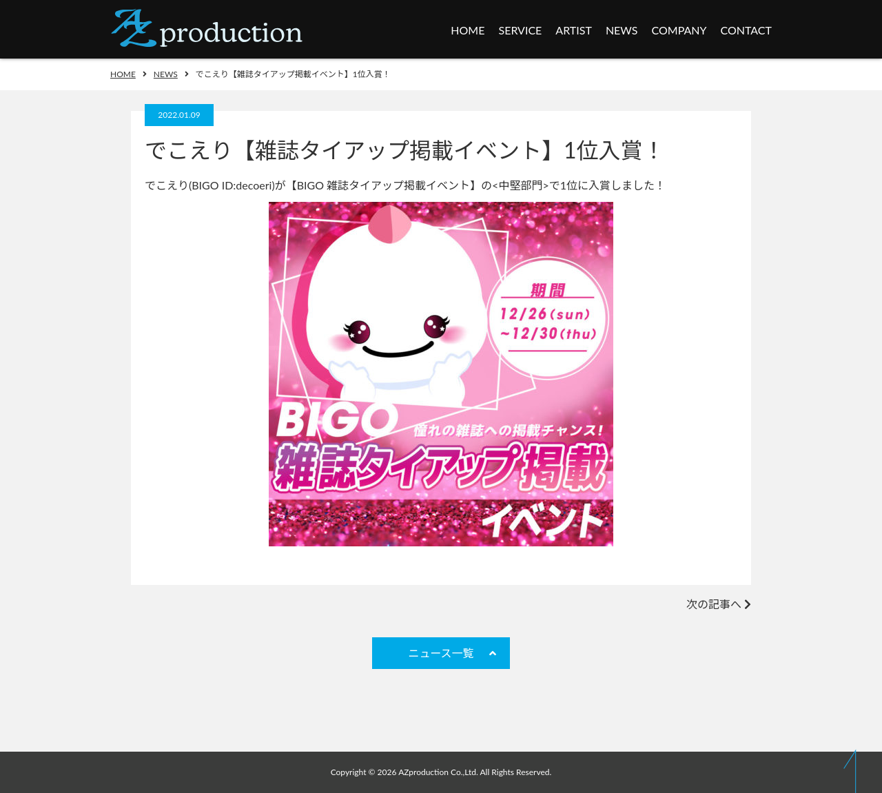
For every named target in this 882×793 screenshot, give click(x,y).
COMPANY (679, 30)
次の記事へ (713, 603)
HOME (467, 30)
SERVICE (520, 30)
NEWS (622, 30)
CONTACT (746, 30)
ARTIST (573, 30)
